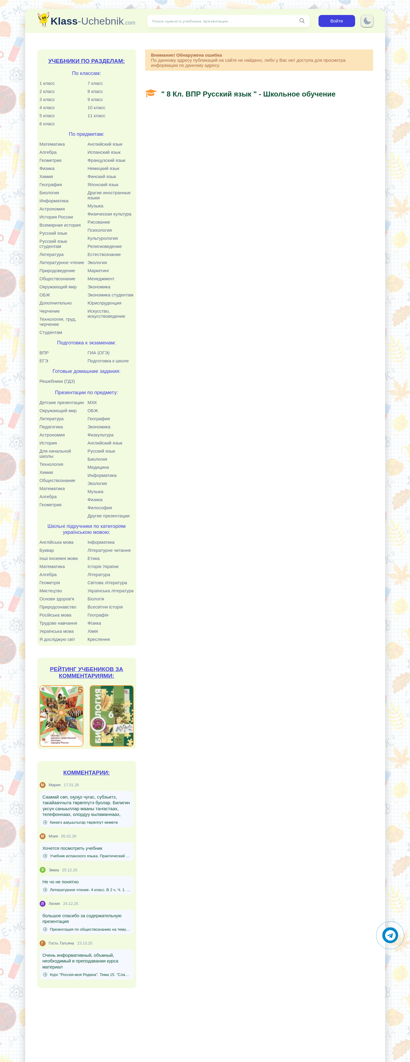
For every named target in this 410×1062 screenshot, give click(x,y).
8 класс (95, 91)
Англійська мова (56, 542)
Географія (98, 614)
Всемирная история (60, 225)
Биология (49, 192)
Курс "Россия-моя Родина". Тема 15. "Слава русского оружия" (87, 975)
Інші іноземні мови (59, 558)
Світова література (107, 582)
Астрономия (52, 208)
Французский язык (107, 160)
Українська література (111, 590)
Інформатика (101, 542)
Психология (100, 230)
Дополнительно (56, 302)
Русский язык (53, 233)
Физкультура (101, 434)
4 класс (47, 107)
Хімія (93, 631)
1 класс (47, 83)
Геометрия (51, 160)
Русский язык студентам (53, 244)
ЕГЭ (44, 360)
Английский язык (105, 144)
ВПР (44, 352)
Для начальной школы (55, 453)
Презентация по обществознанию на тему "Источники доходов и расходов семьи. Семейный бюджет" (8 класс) (87, 929)
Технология (51, 464)
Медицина (98, 467)
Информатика (54, 200)
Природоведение (57, 270)
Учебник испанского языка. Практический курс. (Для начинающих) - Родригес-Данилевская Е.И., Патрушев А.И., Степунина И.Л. (87, 856)
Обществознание (58, 278)
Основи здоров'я (57, 598)
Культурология (103, 238)
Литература (52, 254)
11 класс (97, 115)
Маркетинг (98, 270)
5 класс (47, 115)
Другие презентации (109, 515)
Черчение (50, 311)
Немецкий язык (103, 168)
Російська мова (55, 614)
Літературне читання (109, 550)
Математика (52, 144)
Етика (94, 558)
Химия (46, 176)
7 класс (95, 83)
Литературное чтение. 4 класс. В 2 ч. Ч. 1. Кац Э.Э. (87, 890)
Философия (100, 507)
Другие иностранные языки (109, 195)
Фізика (94, 623)
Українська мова (57, 631)
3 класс (47, 99)
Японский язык (103, 184)
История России (56, 216)
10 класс (97, 107)
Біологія (96, 598)
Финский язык (102, 176)
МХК (92, 402)
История (48, 442)
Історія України (103, 566)
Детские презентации (62, 402)
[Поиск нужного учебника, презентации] (302, 21)
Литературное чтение (62, 262)
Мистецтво (51, 590)
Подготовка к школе (108, 360)
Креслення (99, 639)
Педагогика (51, 426)
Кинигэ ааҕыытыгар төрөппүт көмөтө (80, 822)
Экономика (99, 286)
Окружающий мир (58, 286)
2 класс (47, 91)
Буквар (47, 550)
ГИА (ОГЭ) (99, 352)
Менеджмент (101, 278)
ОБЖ (45, 294)
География (51, 184)
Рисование (99, 222)
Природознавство (58, 606)
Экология (97, 262)
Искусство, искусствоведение (106, 313)
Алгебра (48, 152)
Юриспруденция (104, 302)
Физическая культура (110, 213)
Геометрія (50, 582)
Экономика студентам (110, 294)
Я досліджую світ (57, 639)
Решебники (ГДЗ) (57, 381)
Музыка (95, 205)
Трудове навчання (58, 623)
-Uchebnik (93, 21)
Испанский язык (104, 152)
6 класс (47, 123)
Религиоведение (105, 246)
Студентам (51, 332)
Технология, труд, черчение (58, 322)
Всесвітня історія (105, 606)
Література (99, 574)
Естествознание (104, 254)
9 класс (95, 99)
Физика (47, 168)
